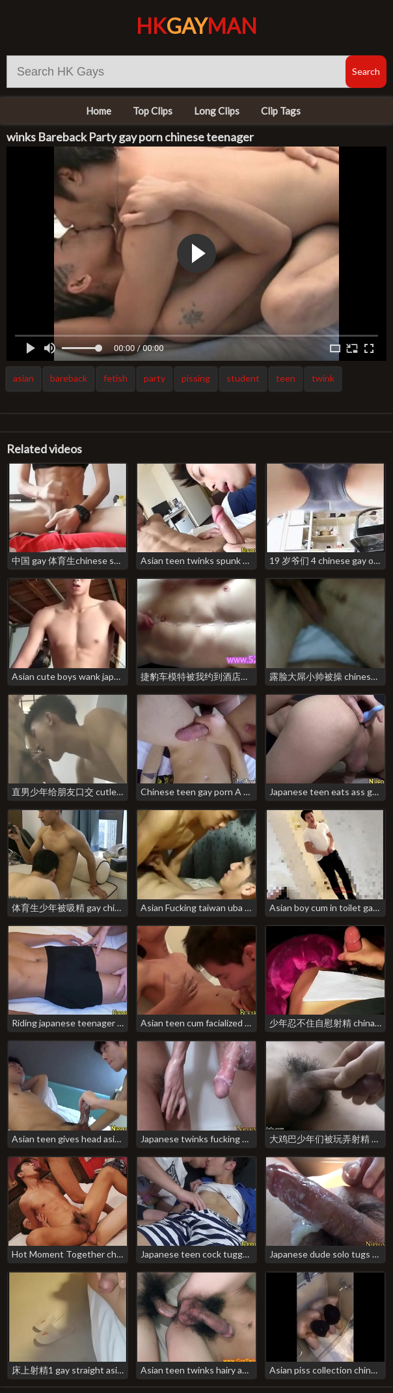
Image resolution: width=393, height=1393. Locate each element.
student (243, 378)
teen (285, 378)
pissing (196, 378)
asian (23, 378)
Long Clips (216, 111)
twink (323, 378)
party (154, 378)
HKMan (196, 25)
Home (98, 111)
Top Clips (152, 111)
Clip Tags (281, 111)
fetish (115, 378)
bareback (68, 378)
